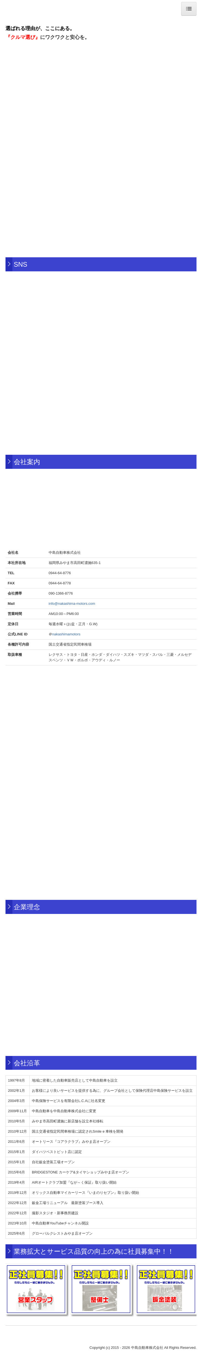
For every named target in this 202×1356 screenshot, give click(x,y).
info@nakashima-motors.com (72, 603)
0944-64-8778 (60, 583)
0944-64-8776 (60, 573)
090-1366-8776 (61, 593)
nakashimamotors (66, 634)
